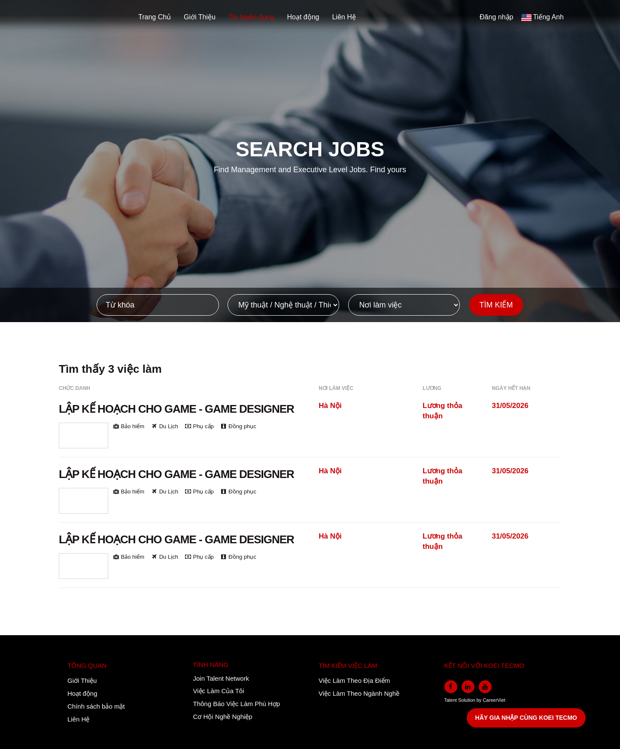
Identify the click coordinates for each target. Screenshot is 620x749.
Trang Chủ (154, 17)
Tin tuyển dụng (251, 17)
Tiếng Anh (548, 17)
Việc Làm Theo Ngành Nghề (359, 693)
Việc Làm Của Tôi (218, 690)
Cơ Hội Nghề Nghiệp (222, 716)
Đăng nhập (496, 17)
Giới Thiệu (200, 17)
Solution (467, 700)
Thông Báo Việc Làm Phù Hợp (236, 703)
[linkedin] (468, 686)
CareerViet (494, 700)
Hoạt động (303, 17)
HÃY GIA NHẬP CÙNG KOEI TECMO (526, 717)
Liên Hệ (344, 17)
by (480, 700)
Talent (451, 700)
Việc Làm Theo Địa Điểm (354, 680)
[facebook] (450, 686)
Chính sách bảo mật (96, 706)
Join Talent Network (221, 678)
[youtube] (485, 686)
